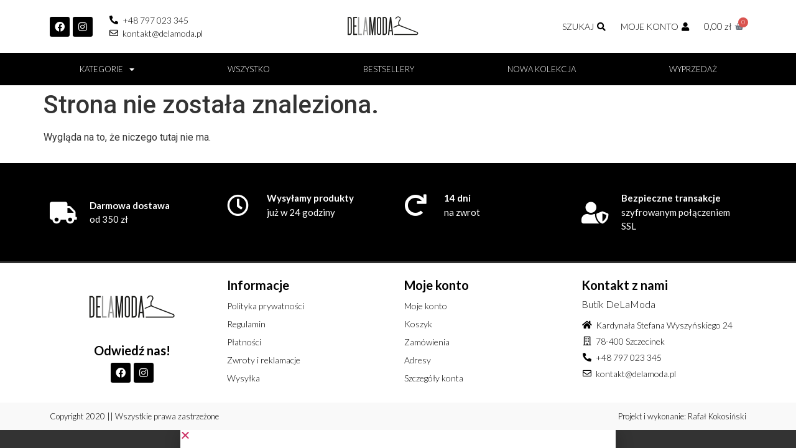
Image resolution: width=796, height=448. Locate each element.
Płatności (244, 342)
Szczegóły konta (433, 378)
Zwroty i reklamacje (263, 360)
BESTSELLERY (388, 69)
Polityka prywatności (265, 306)
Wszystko (249, 69)
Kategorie (107, 69)
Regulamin (246, 324)
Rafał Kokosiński (717, 416)
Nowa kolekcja (541, 69)
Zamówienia (427, 342)
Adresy (417, 360)
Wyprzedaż (693, 69)
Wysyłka (243, 378)
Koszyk (418, 324)
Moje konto (425, 306)
